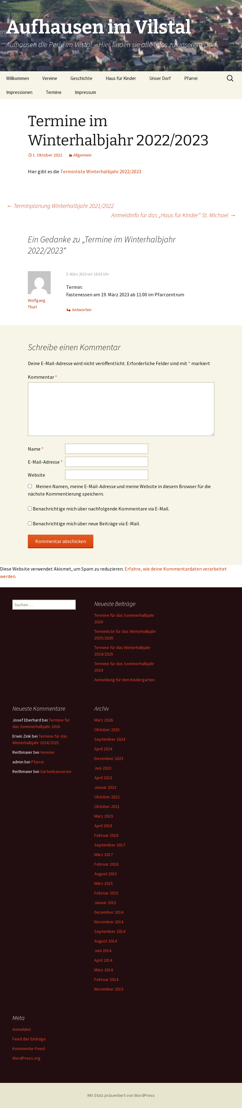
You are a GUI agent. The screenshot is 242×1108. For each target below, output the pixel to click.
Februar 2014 (106, 979)
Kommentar (42, 377)
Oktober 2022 (107, 797)
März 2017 (103, 854)
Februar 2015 (106, 893)
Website (36, 475)
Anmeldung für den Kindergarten (124, 679)
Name (36, 449)
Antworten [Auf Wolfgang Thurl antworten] (81, 309)
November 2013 (108, 989)
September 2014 (109, 931)
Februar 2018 (106, 835)
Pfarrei (190, 78)
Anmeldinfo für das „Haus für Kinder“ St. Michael (173, 215)
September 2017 (109, 845)
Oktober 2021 (107, 806)
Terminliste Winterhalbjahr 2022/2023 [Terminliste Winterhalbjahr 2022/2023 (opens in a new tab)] (100, 171)
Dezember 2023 (108, 758)
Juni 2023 (102, 768)
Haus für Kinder (121, 78)
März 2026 (103, 720)
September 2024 (109, 739)
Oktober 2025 (107, 729)
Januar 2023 (105, 787)
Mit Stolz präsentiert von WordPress (121, 1095)
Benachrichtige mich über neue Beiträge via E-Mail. (86, 523)
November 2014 (108, 922)
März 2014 (103, 970)
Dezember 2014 (108, 912)
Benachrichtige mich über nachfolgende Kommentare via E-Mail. (101, 508)
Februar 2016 (106, 864)
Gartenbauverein (55, 771)
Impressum (85, 92)
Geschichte (81, 78)
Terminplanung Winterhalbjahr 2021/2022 (60, 206)
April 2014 (103, 960)
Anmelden (21, 1029)
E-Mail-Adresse (45, 462)
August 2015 (105, 873)
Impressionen (19, 92)
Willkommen (17, 78)
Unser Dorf (160, 78)
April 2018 (103, 825)
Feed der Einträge (29, 1039)
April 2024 (103, 749)
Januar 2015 (105, 902)
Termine (54, 92)
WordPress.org (26, 1058)
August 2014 (105, 941)
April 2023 (103, 777)
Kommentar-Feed (28, 1048)
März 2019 (103, 816)
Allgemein (82, 155)
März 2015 (103, 883)
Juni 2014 (102, 950)
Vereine (49, 78)
